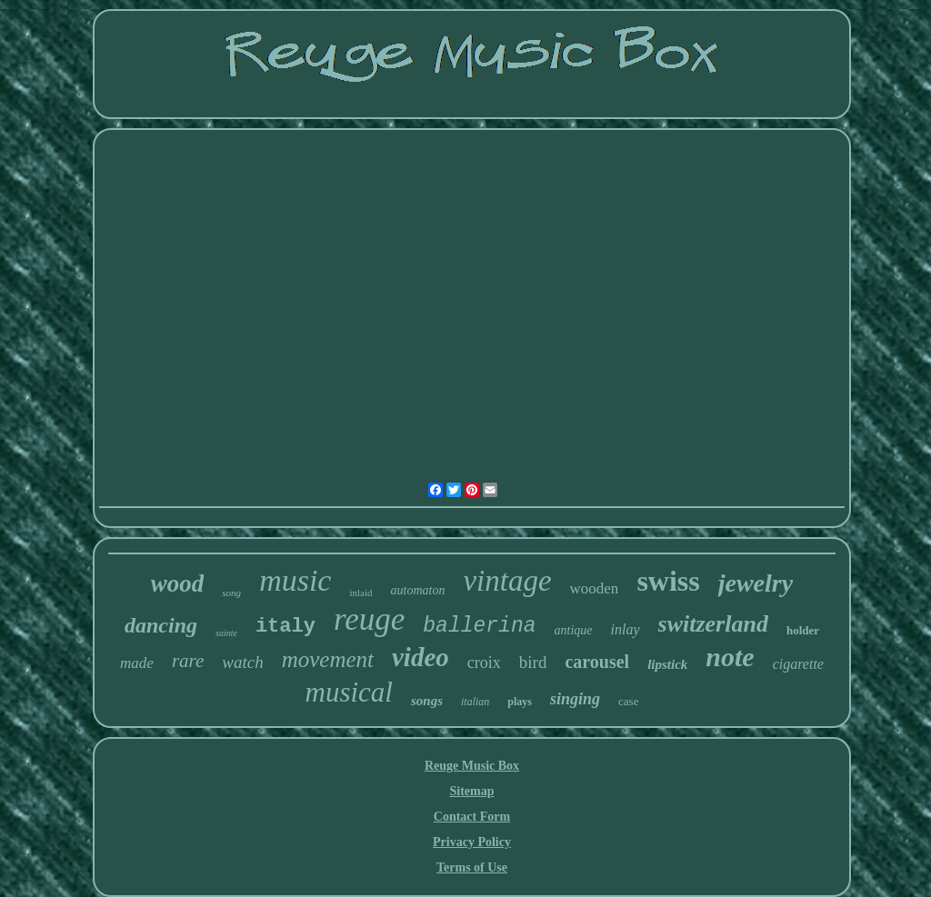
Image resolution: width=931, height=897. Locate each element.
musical (349, 692)
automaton (418, 590)
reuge (369, 619)
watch (242, 662)
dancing (161, 625)
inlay (625, 629)
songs (427, 700)
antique (574, 630)
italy (285, 626)
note (730, 657)
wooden (594, 588)
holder (802, 630)
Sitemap (472, 791)
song (231, 592)
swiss (667, 580)
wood (178, 583)
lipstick (667, 664)
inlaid (360, 592)
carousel (597, 662)
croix (484, 662)
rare (188, 661)
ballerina (479, 626)
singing (575, 699)
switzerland (713, 624)
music (295, 580)
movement (328, 659)
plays (519, 701)
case (628, 701)
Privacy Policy (472, 842)
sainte (226, 633)
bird (533, 662)
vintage (507, 580)
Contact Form (472, 816)
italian (475, 701)
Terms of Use (471, 867)
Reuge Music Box (472, 765)
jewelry (755, 583)
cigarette (798, 664)
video (420, 657)
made (137, 663)
